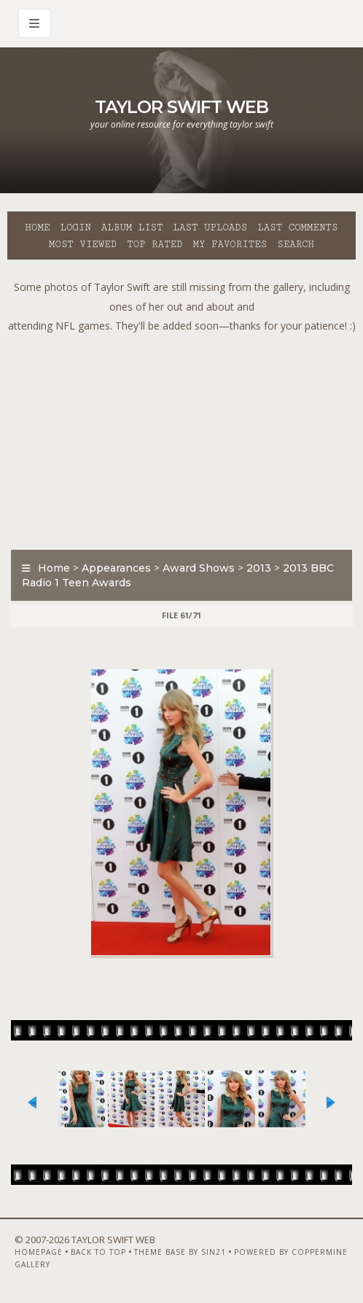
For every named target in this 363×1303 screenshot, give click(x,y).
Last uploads (210, 227)
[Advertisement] (185, 438)
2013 (258, 568)
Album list (132, 227)
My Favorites (229, 244)
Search (295, 244)
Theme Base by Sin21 (180, 1252)
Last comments (297, 227)
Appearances (116, 568)
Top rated (154, 244)
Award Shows (199, 568)
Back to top (98, 1252)
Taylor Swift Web (181, 106)
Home (38, 227)
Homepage (39, 1252)
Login (75, 227)
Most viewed (83, 244)
